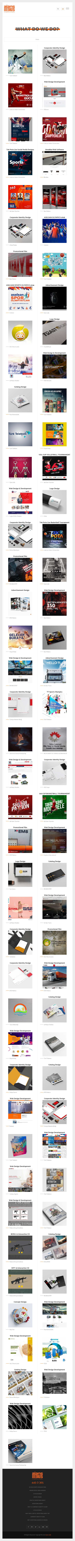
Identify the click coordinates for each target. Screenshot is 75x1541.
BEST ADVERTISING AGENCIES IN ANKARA (38, 1520)
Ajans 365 (48, 1535)
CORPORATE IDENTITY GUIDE (37, 1517)
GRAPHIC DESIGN (37, 1497)
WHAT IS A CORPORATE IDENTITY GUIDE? (37, 1507)
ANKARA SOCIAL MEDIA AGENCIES (37, 1490)
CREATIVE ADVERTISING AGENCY (38, 1500)
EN (63, 9)
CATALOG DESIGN (37, 1494)
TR (58, 9)
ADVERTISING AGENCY (37, 1504)
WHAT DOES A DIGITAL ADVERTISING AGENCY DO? (37, 1513)
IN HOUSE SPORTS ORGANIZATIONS (37, 1487)
